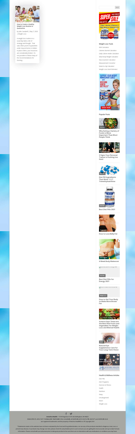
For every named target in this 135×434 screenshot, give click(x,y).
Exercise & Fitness (105, 385)
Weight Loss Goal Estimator (108, 69)
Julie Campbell (23, 31)
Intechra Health (51, 417)
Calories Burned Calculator (108, 50)
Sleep (101, 394)
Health (101, 388)
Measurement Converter (107, 63)
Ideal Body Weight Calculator (108, 57)
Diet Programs (104, 382)
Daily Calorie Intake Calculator (109, 54)
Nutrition (102, 391)
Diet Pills (102, 379)
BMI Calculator (104, 47)
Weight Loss (22, 34)
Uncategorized (104, 398)
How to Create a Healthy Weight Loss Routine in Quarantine (25, 26)
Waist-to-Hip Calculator (106, 66)
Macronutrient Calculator (107, 60)
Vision (101, 401)
